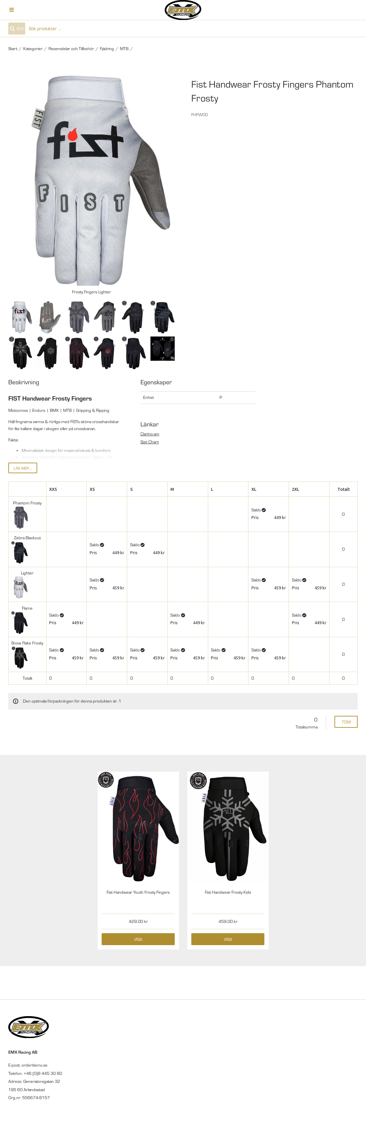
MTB (124, 48)
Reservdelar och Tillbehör (71, 48)
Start (12, 48)
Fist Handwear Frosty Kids (228, 892)
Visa (138, 939)
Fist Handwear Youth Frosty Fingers (138, 892)
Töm (346, 721)
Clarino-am (149, 433)
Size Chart (149, 441)
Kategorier (33, 48)
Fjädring (107, 48)
